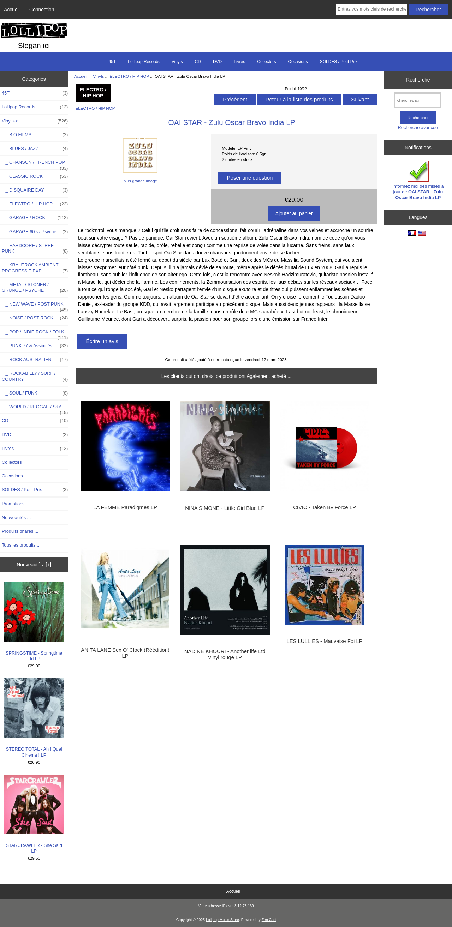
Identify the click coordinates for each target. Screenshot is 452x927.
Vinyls (98, 76)
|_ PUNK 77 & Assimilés (35, 346)
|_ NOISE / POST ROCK (35, 318)
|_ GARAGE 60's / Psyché (35, 232)
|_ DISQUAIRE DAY (35, 190)
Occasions (298, 61)
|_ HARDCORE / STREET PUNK (35, 248)
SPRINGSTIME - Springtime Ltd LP (34, 621)
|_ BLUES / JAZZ (35, 148)
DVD (217, 61)
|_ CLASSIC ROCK (35, 176)
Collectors (266, 61)
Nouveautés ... (16, 517)
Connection (41, 9)
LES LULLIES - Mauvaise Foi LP (324, 641)
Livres (239, 61)
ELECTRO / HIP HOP (129, 76)
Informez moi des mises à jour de (418, 180)
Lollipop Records (143, 61)
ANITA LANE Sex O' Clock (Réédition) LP (125, 652)
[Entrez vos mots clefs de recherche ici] (371, 9)
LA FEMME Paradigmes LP (125, 507)
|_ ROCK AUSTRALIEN (35, 359)
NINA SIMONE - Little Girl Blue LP (224, 508)
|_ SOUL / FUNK (35, 393)
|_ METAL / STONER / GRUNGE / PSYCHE (35, 287)
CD (198, 61)
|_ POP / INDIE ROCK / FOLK (35, 333)
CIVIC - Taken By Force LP (324, 507)
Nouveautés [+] (34, 564)
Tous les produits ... (21, 545)
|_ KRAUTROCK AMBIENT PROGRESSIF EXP (35, 267)
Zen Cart (269, 920)
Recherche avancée (418, 127)
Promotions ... (16, 503)
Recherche (418, 80)
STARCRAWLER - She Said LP (34, 814)
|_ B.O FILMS (35, 135)
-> (35, 121)
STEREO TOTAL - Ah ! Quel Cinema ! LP (34, 718)
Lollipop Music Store (222, 920)
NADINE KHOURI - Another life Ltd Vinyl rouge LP (225, 654)
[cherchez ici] (417, 100)
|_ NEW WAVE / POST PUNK (35, 306)
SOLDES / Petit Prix (339, 61)
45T (112, 61)
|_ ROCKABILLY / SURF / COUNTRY (35, 376)
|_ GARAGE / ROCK (35, 218)
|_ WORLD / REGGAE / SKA (35, 408)
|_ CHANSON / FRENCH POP (35, 164)
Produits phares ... (20, 531)
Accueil (12, 9)
